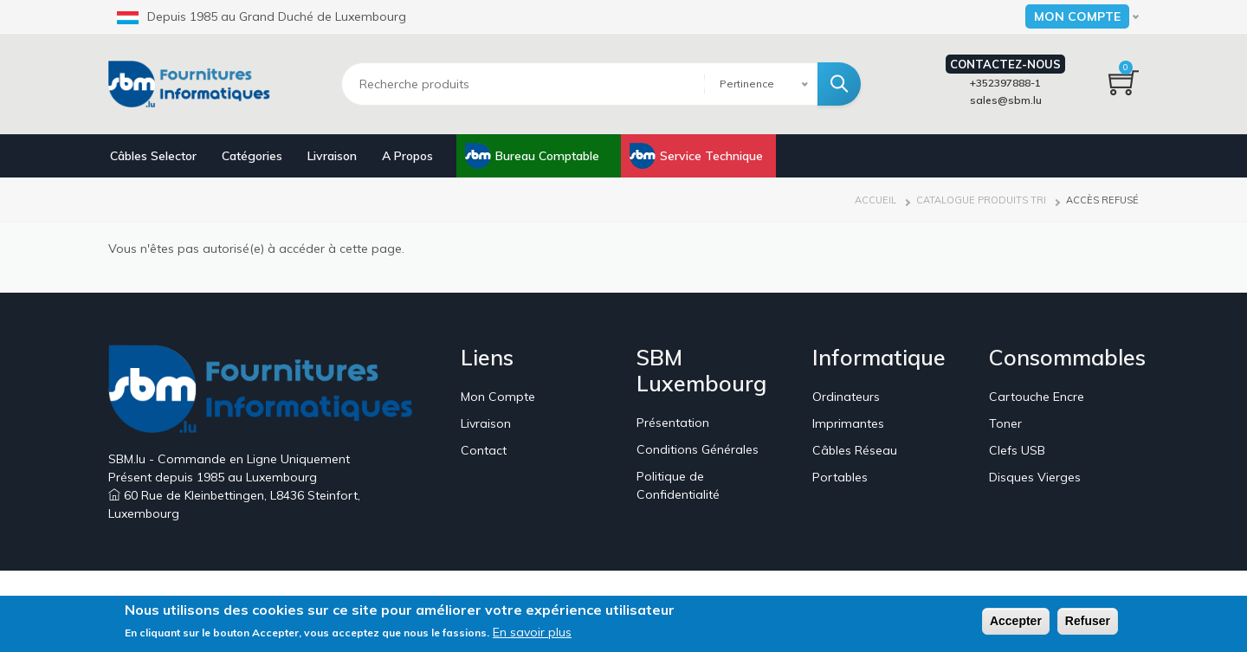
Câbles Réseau (854, 450)
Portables (840, 477)
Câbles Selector (153, 156)
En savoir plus (532, 634)
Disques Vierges (1035, 477)
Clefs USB (1017, 450)
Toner (1005, 423)
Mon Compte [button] (1077, 16)
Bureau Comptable (547, 156)
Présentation (672, 422)
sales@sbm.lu (1006, 100)
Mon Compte (498, 396)
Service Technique (711, 156)
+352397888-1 (1005, 82)
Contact (484, 450)
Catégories (252, 156)
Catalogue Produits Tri (981, 200)
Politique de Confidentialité (678, 485)
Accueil (875, 200)
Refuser (1087, 622)
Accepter (1016, 622)
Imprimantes (848, 423)
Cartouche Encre (1036, 396)
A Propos (407, 156)
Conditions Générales (697, 449)
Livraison (332, 156)
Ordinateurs (846, 396)
